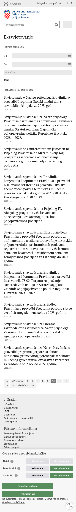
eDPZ (6, 411)
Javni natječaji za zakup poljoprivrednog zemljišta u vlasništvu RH (36, 454)
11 (59, 381)
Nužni (6, 467)
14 (13, 385)
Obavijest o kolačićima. (13, 502)
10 (53, 381)
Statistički (8, 482)
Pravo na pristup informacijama (19, 433)
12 (66, 381)
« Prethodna (18, 381)
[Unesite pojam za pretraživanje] (18, 24)
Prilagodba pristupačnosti (49, 3)
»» (33, 385)
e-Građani (9, 404)
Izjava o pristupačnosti (15, 437)
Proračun (8, 450)
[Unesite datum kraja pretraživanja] (42, 64)
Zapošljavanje (10, 443)
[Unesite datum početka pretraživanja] (42, 55)
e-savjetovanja (11, 407)
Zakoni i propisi (11, 447)
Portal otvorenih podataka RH (18, 418)
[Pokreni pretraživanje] (56, 24)
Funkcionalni (9, 474)
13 (6, 385)
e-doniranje (9, 414)
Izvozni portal (10, 421)
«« (6, 381)
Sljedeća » (23, 385)
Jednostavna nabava (14, 440)
